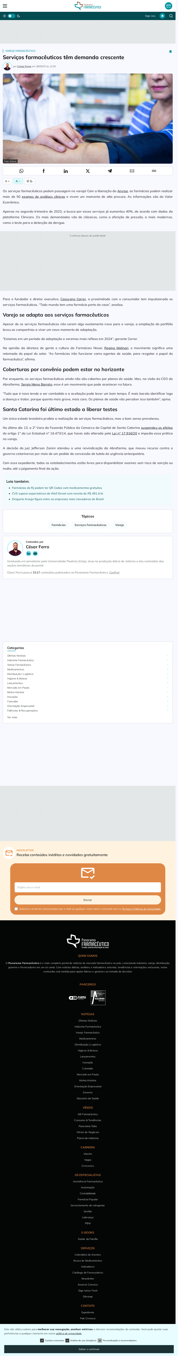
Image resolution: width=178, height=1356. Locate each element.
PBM (87, 1223)
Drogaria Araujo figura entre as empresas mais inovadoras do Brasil (58, 499)
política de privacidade (69, 1333)
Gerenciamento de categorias (88, 1205)
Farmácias (59, 525)
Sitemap (88, 1296)
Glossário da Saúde (88, 1098)
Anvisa (122, 191)
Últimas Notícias (16, 655)
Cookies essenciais (52, 1340)
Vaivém (88, 1153)
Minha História (15, 692)
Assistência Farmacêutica (88, 1181)
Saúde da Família (88, 1239)
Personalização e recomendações (117, 1340)
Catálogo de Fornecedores (87, 1272)
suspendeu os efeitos (157, 428)
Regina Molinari (116, 348)
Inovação (12, 696)
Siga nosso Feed (87, 1290)
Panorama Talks (88, 1126)
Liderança (87, 1217)
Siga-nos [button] (150, 15)
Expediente (87, 1312)
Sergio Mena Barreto (36, 384)
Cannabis (12, 701)
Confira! (114, 572)
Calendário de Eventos (88, 1254)
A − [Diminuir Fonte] (18, 181)
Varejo (119, 525)
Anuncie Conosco (88, 1284)
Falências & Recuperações (22, 710)
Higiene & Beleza (17, 678)
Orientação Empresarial (20, 706)
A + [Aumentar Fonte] (7, 181)
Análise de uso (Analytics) (80, 1340)
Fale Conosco (88, 1318)
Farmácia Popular (88, 1199)
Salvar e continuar (89, 1349)
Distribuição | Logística (20, 674)
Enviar (88, 900)
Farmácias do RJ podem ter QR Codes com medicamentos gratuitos (57, 488)
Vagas (87, 1159)
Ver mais (12, 717)
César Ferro (24, 66)
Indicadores (87, 1266)
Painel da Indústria (88, 1138)
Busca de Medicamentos (87, 1260)
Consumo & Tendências (87, 1120)
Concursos (88, 1165)
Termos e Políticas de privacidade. (141, 908)
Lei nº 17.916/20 (124, 433)
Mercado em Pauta (18, 687)
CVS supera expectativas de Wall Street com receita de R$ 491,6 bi (57, 493)
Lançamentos (15, 683)
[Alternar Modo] (29, 181)
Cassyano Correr (73, 299)
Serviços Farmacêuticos (90, 525)
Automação (87, 1187)
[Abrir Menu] (20, 5)
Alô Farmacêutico (88, 1114)
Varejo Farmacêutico (20, 50)
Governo (88, 1092)
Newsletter (87, 1278)
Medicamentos (15, 669)
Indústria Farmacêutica (20, 660)
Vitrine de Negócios (87, 1132)
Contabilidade (88, 1193)
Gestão (88, 1211)
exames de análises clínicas (43, 197)
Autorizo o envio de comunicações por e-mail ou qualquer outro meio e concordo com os (90, 908)
